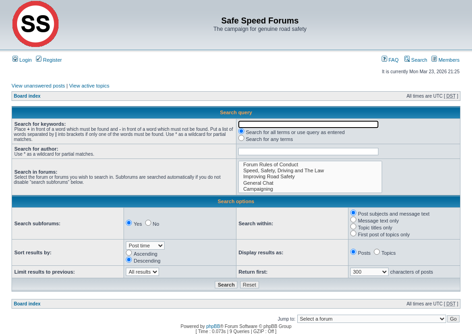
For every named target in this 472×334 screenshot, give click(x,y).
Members (445, 60)
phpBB (213, 326)
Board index (27, 96)
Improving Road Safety (310, 177)
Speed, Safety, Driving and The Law (310, 171)
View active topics (89, 85)
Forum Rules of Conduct (310, 165)
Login (22, 60)
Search (415, 60)
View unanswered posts (38, 85)
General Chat (310, 183)
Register (49, 60)
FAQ (390, 60)
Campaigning (310, 189)
